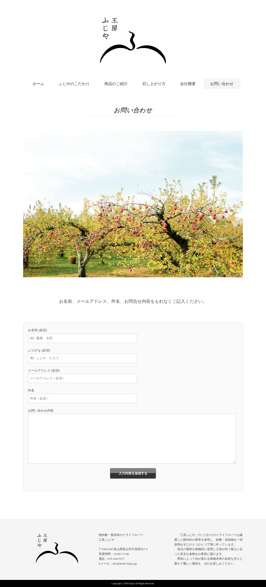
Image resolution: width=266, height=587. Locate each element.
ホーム (38, 84)
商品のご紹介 (116, 84)
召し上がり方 (154, 84)
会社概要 (188, 84)
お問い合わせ (221, 84)
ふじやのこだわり (74, 84)
